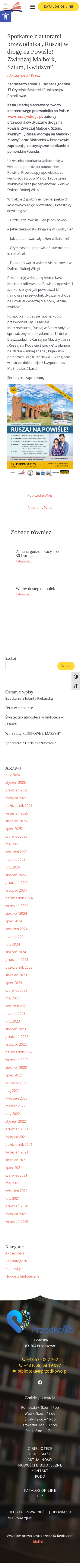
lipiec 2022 (13, 1075)
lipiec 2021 (13, 1167)
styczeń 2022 (15, 1121)
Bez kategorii (16, 1261)
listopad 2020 (16, 1213)
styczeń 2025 (15, 875)
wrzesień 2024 (16, 905)
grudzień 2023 (16, 959)
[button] (5, 16)
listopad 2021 (16, 1136)
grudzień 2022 (16, 1036)
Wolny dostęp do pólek (35, 588)
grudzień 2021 (16, 1129)
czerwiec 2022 (16, 1083)
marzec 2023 (15, 1013)
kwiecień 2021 (16, 1190)
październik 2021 (18, 1144)
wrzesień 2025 (16, 813)
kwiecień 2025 (16, 851)
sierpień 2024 (16, 913)
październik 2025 (18, 805)
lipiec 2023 (13, 982)
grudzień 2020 (16, 1206)
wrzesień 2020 (16, 1221)
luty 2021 (12, 1198)
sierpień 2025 (16, 821)
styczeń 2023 (15, 1029)
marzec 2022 (15, 1106)
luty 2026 (12, 774)
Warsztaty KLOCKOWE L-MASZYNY (33, 733)
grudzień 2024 (16, 882)
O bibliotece (40, 1448)
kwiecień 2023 (16, 1005)
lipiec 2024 (13, 921)
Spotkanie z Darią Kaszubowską (31, 743)
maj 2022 (12, 1090)
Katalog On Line (40, 1490)
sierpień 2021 (16, 1160)
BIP (40, 1496)
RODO (40, 1476)
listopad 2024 (16, 890)
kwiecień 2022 (16, 1098)
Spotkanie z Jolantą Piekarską (29, 698)
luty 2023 (12, 1021)
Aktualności (18, 75)
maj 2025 (12, 844)
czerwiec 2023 (16, 990)
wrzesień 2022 (16, 1059)
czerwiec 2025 (16, 836)
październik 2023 (18, 967)
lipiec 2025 (13, 828)
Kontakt (40, 1470)
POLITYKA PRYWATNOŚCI (27, 1512)
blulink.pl (40, 1541)
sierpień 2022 (16, 1067)
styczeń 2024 (15, 952)
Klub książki (14, 1268)
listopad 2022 (16, 1044)
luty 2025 (12, 867)
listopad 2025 (16, 798)
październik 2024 (18, 898)
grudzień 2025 (16, 790)
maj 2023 (12, 998)
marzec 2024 (15, 936)
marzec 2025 (15, 859)
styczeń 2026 (15, 782)
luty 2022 (12, 1113)
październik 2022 (18, 1052)
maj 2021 (12, 1183)
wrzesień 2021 (16, 1152)
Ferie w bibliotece (19, 707)
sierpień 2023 (16, 975)
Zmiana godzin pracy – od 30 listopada (38, 553)
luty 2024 (12, 944)
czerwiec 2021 (16, 1175)
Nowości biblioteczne (22, 1276)
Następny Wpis (40, 507)
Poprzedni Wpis (39, 495)
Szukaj (10, 658)
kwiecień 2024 (16, 928)
